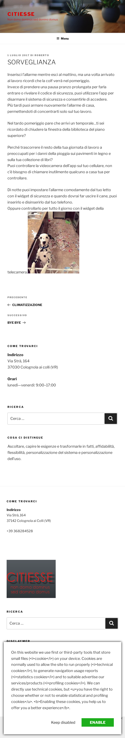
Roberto (42, 55)
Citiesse (21, 14)
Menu (62, 38)
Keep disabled (63, 722)
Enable (98, 722)
